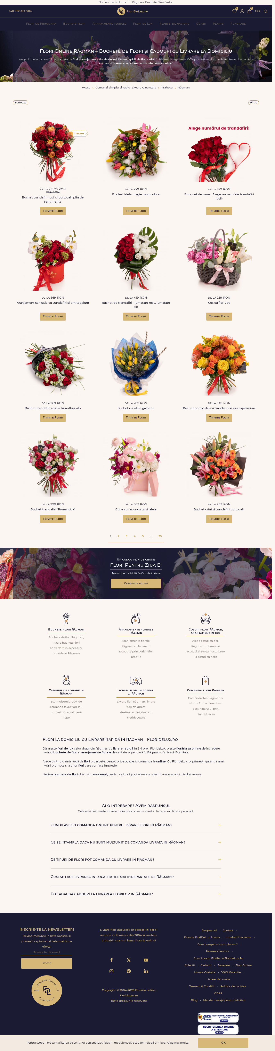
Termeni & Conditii (202, 986)
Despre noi (210, 930)
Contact (228, 930)
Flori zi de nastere (174, 23)
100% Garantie (231, 972)
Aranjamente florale (109, 23)
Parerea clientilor (218, 951)
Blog (194, 1000)
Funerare (238, 23)
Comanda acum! (136, 583)
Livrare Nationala (218, 979)
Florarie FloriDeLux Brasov (202, 937)
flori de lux (132, 11)
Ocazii (201, 23)
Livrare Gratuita (205, 972)
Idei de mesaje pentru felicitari (224, 1000)
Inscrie (46, 963)
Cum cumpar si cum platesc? (217, 944)
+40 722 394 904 (20, 11)
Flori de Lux (142, 23)
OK (223, 1042)
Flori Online (244, 965)
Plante (218, 23)
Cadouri (206, 965)
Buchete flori (74, 23)
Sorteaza (20, 102)
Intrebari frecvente (239, 937)
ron (257, 11)
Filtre (253, 102)
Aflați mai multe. (178, 1043)
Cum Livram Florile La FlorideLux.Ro (218, 958)
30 (160, 536)
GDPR (218, 993)
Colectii (190, 965)
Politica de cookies (233, 986)
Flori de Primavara (41, 23)
